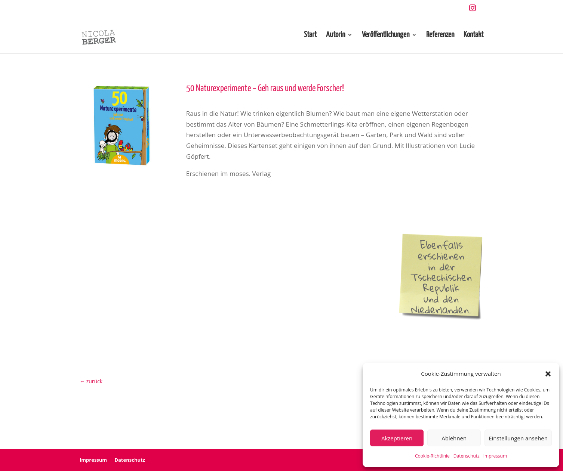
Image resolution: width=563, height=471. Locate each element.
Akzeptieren (396, 438)
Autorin (335, 35)
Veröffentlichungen (385, 35)
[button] (548, 374)
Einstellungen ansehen (518, 438)
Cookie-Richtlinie (432, 456)
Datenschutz (466, 456)
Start (310, 35)
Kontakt (473, 35)
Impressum (495, 456)
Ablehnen (454, 438)
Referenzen (440, 35)
